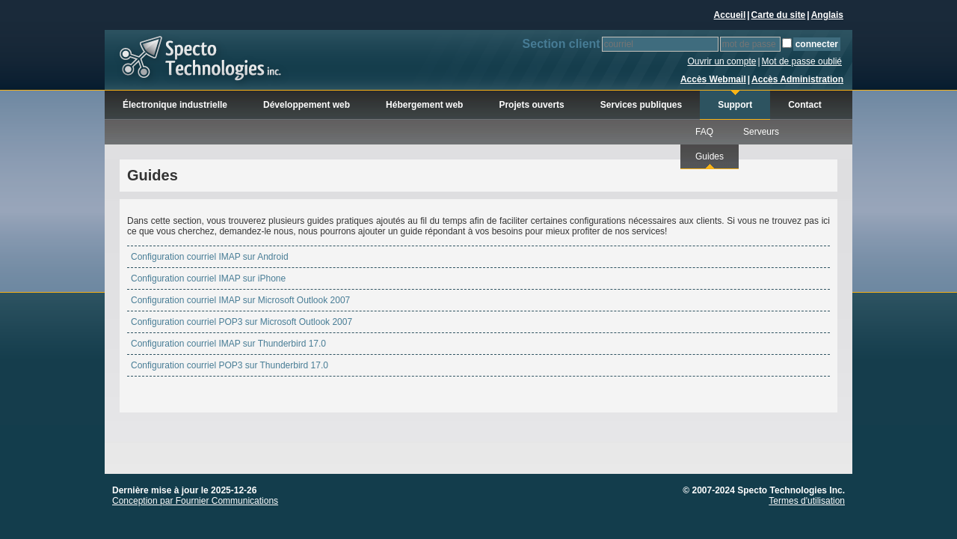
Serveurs (761, 132)
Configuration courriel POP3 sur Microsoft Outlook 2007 (241, 322)
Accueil (730, 15)
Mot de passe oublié (802, 61)
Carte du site (778, 15)
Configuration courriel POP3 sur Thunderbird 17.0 (229, 365)
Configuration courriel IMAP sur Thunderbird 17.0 (228, 343)
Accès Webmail (713, 79)
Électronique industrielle (175, 105)
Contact (805, 105)
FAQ (704, 132)
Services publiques (641, 105)
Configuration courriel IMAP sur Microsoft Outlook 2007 (240, 300)
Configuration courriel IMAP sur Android (210, 257)
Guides (709, 156)
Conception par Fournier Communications (195, 501)
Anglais (827, 15)
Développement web (306, 105)
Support (735, 105)
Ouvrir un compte (721, 61)
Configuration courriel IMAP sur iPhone (208, 278)
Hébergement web (424, 105)
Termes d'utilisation (807, 501)
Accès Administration (797, 79)
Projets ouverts (531, 105)
